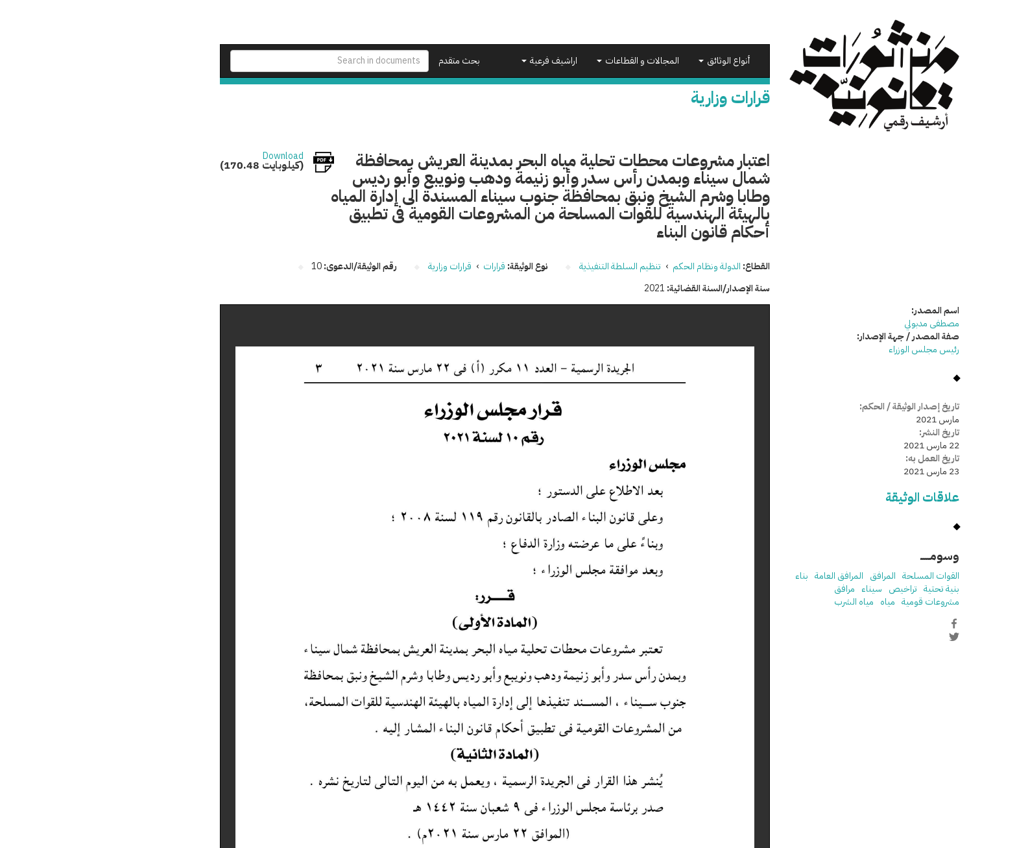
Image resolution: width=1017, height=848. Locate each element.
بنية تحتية (860, 589)
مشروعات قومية (849, 602)
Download (202, 156)
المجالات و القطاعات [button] (557, 60)
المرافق (802, 576)
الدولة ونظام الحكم (626, 266)
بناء (720, 576)
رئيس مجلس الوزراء (843, 349)
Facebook (873, 623)
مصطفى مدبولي (850, 323)
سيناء (790, 589)
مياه (806, 602)
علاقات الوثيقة (841, 497)
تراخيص (822, 589)
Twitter (873, 637)
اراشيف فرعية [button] (468, 60)
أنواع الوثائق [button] (643, 60)
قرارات (413, 266)
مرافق (763, 589)
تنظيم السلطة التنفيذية (539, 266)
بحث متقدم (378, 60)
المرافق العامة (758, 576)
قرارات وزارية (368, 266)
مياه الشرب (773, 602)
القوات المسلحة (849, 576)
